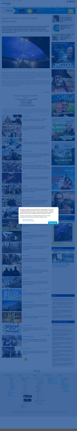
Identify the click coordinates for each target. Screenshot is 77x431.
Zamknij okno (52, 223)
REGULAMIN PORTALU (27, 219)
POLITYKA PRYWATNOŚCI (28, 220)
